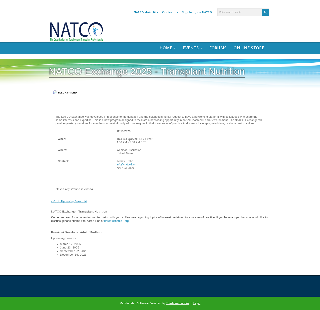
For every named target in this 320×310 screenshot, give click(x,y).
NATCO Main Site (146, 12)
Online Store (249, 47)
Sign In (187, 12)
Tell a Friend (65, 92)
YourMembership (177, 303)
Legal (196, 303)
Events (192, 47)
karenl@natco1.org (116, 221)
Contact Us (170, 12)
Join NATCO (204, 12)
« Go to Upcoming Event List (69, 201)
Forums (218, 47)
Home (168, 47)
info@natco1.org (126, 164)
